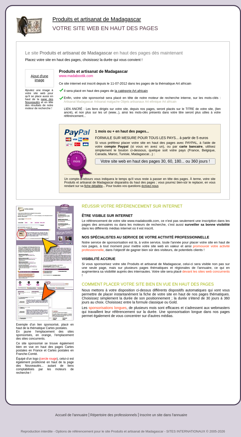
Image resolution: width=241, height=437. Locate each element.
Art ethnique (153, 101)
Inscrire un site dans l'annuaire (163, 415)
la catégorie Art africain (131, 91)
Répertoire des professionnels (113, 415)
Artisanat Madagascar (78, 101)
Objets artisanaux (132, 101)
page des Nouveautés (39, 101)
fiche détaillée (93, 186)
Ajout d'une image (39, 78)
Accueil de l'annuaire (71, 415)
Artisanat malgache (107, 101)
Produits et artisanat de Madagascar (96, 19)
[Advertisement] (156, 359)
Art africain (169, 101)
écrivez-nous (149, 186)
